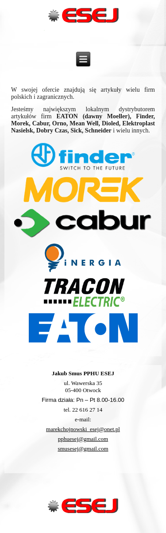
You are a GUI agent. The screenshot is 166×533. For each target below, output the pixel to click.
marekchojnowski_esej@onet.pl (83, 429)
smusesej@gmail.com (83, 448)
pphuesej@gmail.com (83, 439)
